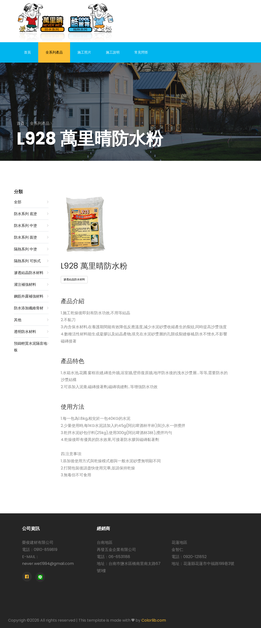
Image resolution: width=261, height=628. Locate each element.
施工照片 (84, 52)
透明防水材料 (31, 331)
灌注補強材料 (31, 284)
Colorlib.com (153, 620)
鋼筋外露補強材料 (31, 296)
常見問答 (141, 52)
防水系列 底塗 (31, 213)
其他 (31, 319)
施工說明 (113, 52)
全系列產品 (54, 52)
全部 (31, 202)
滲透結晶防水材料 (31, 272)
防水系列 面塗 (31, 237)
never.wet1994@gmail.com (48, 563)
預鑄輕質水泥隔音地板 (31, 346)
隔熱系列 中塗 (31, 249)
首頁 (27, 52)
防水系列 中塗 (31, 225)
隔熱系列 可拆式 (31, 261)
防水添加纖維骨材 (31, 308)
